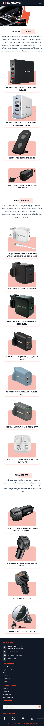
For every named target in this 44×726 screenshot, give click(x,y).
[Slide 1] (18, 22)
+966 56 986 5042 (13, 651)
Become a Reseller (8, 697)
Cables (5, 681)
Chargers (5, 676)
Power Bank (6, 678)
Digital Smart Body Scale (10, 670)
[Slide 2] (21, 22)
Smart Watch (6, 667)
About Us (5, 688)
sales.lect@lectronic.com (15, 655)
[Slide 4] (24, 22)
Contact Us (6, 691)
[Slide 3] (22, 22)
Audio (4, 673)
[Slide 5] (26, 22)
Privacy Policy (7, 694)
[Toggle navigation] (40, 3)
